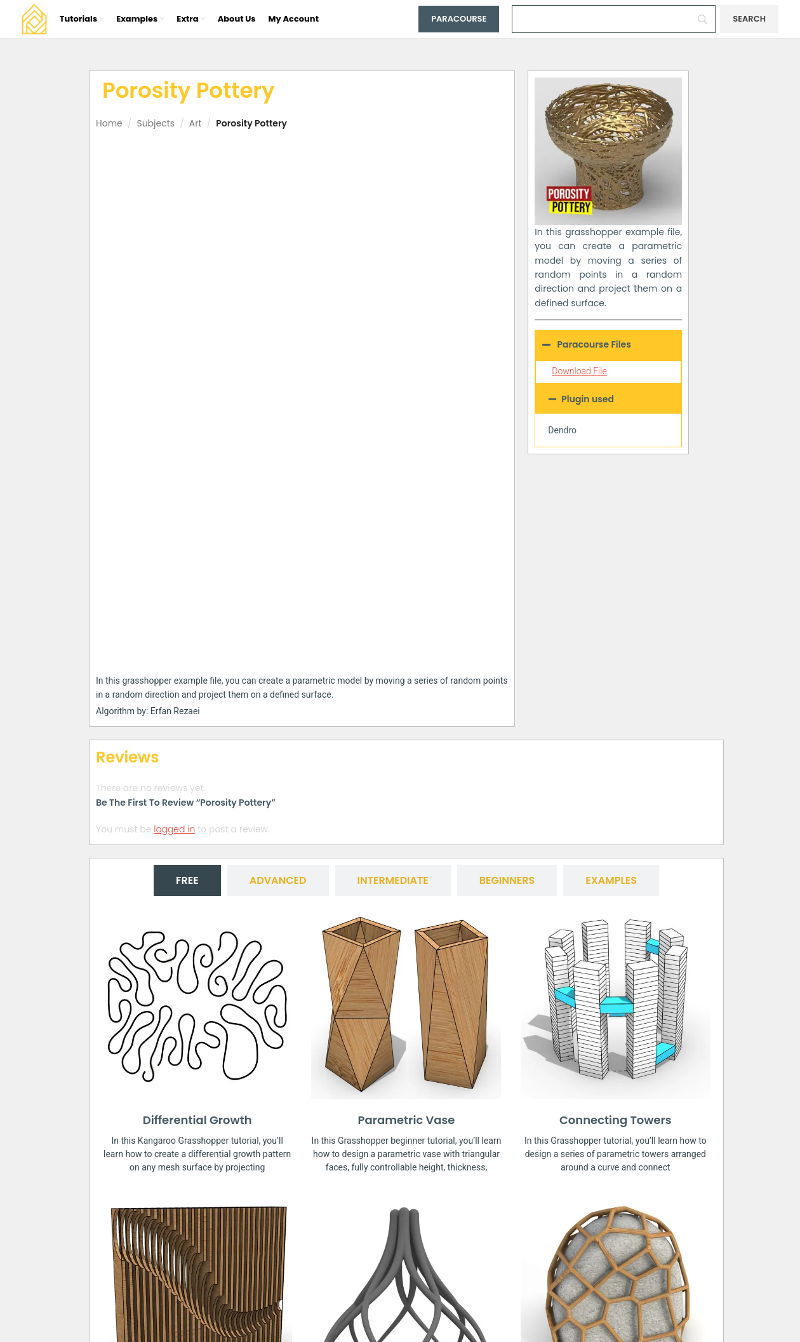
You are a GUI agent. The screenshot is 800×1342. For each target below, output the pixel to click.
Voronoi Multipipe (615, 1138)
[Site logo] (34, 18)
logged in (174, 556)
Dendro (562, 430)
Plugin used (587, 399)
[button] (608, 399)
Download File (579, 371)
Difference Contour (197, 1138)
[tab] (187, 608)
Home (109, 123)
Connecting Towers (615, 847)
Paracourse (458, 19)
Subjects (156, 123)
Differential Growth (197, 847)
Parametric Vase (406, 847)
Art (195, 123)
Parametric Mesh (406, 1138)
